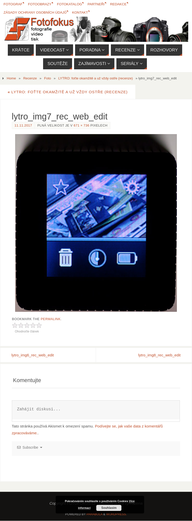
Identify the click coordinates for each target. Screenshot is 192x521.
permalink (50, 319)
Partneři (96, 4)
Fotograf (13, 4)
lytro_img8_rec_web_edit (159, 355)
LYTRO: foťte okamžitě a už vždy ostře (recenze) (95, 78)
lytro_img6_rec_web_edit (33, 355)
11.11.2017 (23, 125)
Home (11, 78)
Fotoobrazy (40, 4)
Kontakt (81, 12)
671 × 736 (81, 125)
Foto (47, 78)
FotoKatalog (70, 4)
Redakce (119, 4)
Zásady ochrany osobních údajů (35, 12)
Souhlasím (109, 508)
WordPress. (116, 514)
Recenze (30, 78)
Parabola (94, 514)
